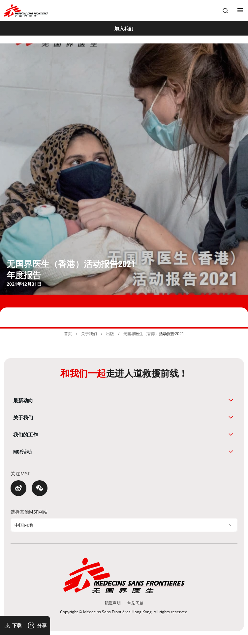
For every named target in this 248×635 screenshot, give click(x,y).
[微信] (39, 488)
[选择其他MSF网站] (124, 525)
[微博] (18, 488)
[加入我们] (124, 28)
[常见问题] (135, 602)
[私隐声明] (113, 602)
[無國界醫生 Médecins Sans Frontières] (26, 10)
